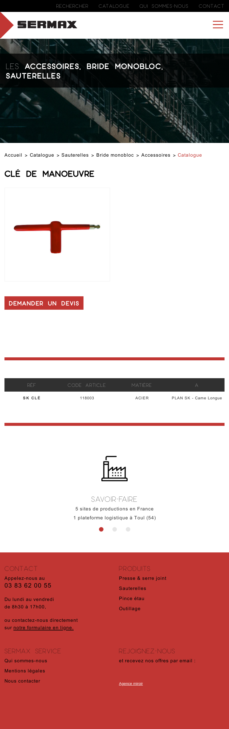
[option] (114, 495)
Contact (212, 6)
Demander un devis (44, 303)
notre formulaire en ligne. (43, 628)
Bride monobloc (124, 66)
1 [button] (101, 529)
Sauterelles (33, 75)
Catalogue (114, 6)
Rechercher (72, 6)
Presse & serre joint (142, 578)
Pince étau (132, 598)
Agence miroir (131, 683)
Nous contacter (22, 681)
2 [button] (114, 529)
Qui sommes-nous (164, 6)
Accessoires (52, 66)
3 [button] (128, 529)
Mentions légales (24, 671)
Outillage (130, 609)
